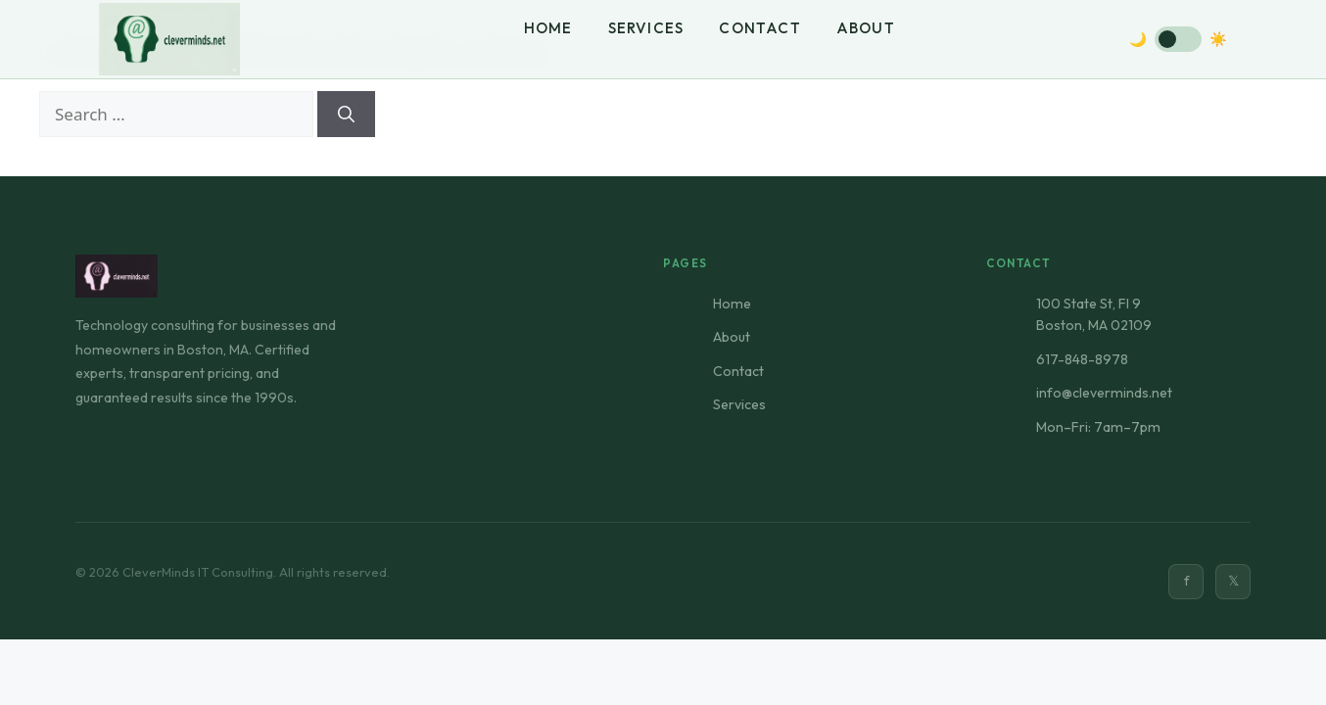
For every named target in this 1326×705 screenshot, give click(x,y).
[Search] (346, 114)
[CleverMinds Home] (169, 39)
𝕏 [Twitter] (1233, 580)
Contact (760, 28)
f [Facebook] (1186, 580)
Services (646, 28)
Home (548, 28)
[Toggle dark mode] (1178, 39)
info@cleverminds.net (1104, 392)
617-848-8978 (1082, 359)
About (865, 28)
